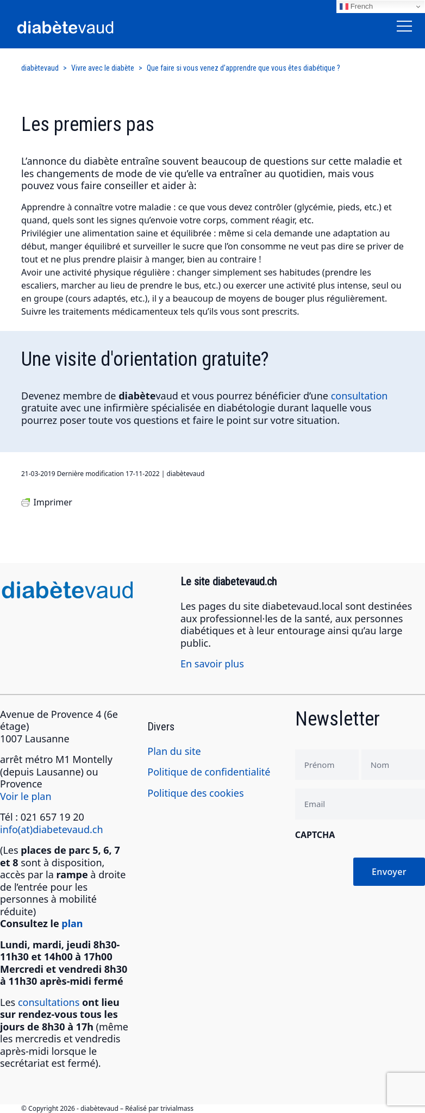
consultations (48, 1002)
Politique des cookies (195, 792)
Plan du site (174, 751)
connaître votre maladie (123, 207)
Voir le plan (26, 796)
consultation (359, 395)
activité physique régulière (116, 272)
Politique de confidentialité (208, 771)
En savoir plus (212, 663)
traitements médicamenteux (120, 311)
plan (72, 923)
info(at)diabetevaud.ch (51, 829)
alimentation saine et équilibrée (147, 233)
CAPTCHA (315, 835)
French (356, 6)
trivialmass (176, 1108)
